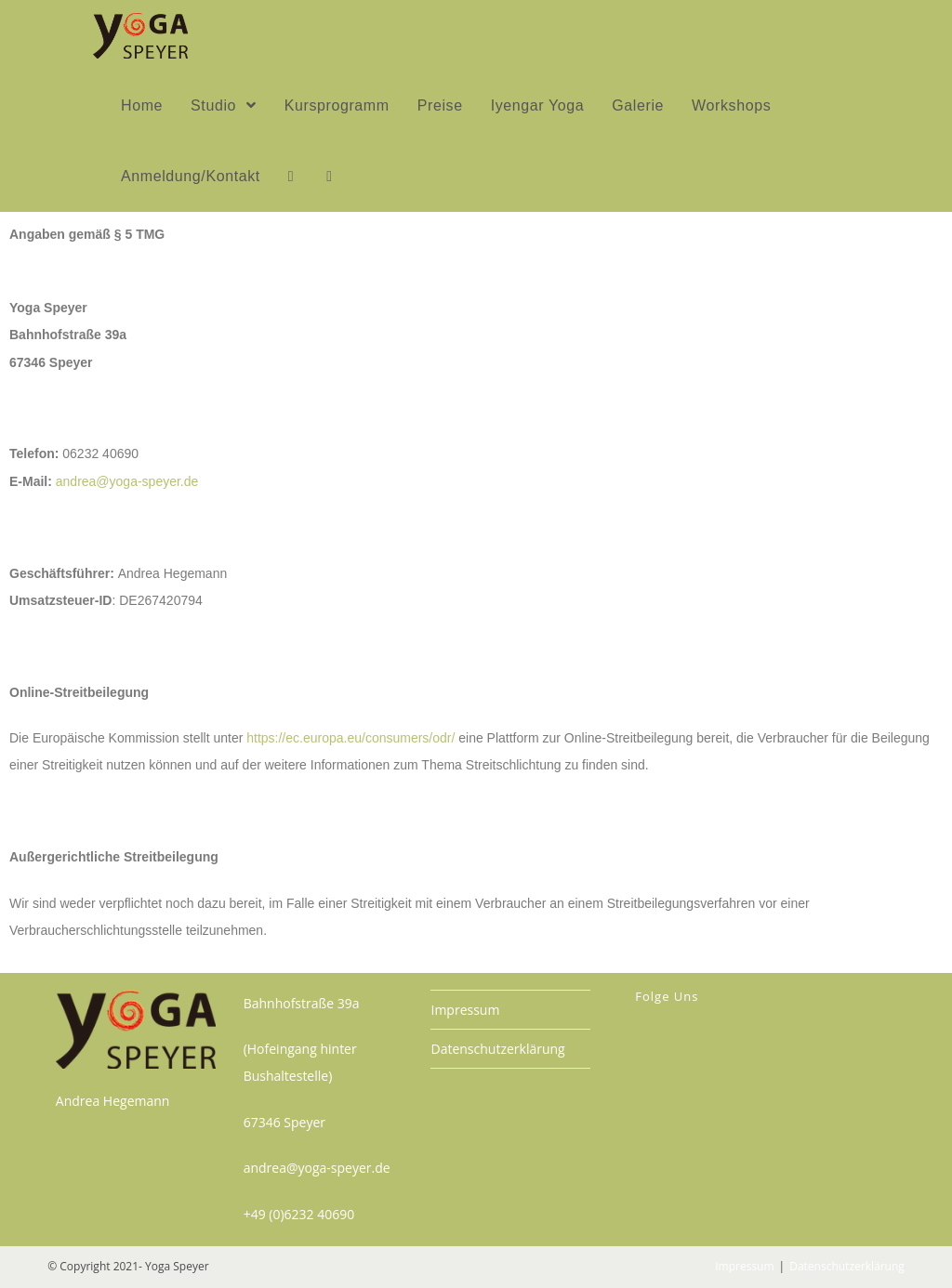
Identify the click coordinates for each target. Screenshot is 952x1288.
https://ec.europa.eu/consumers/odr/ (350, 737)
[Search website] (329, 176)
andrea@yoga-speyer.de (127, 481)
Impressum (464, 1010)
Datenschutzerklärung (497, 1049)
